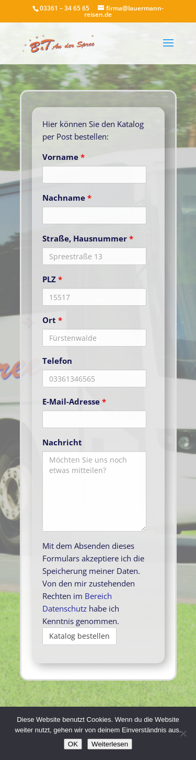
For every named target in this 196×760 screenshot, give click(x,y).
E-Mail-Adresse (74, 401)
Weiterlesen (109, 744)
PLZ (52, 279)
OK (73, 744)
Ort (52, 320)
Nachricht (62, 442)
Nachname (66, 197)
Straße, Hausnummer (87, 238)
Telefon (57, 360)
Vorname (63, 157)
